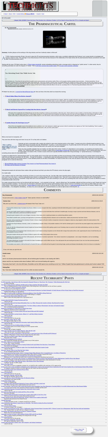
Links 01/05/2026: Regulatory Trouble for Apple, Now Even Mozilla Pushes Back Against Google (25, 347)
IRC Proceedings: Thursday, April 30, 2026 (11, 375)
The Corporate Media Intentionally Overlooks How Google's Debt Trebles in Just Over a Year (23, 395)
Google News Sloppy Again (8, 381)
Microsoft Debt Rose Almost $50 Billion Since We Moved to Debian (17, 378)
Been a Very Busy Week (7, 364)
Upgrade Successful (6, 400)
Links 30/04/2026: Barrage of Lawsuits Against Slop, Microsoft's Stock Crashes (20, 389)
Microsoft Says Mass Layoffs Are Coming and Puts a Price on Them (17, 392)
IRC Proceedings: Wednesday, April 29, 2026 (12, 420)
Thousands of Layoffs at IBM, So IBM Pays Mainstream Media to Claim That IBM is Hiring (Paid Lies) (26, 293)
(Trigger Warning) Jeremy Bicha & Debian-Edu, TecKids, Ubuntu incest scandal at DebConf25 (24, 397)
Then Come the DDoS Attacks (8, 406)
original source (22, 204)
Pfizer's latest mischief (34, 64)
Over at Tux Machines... (7, 317)
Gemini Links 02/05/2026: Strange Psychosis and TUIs (14, 300)
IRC (14, 14)
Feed (43, 14)
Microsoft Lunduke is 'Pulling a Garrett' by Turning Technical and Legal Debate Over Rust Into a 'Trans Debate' (28, 345)
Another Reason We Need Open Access (17, 123)
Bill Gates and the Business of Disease (15, 165)
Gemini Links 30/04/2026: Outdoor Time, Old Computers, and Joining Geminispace (21, 422)
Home (5, 14)
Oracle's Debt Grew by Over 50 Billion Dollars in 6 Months (15, 325)
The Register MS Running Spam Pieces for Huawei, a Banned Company (18, 411)
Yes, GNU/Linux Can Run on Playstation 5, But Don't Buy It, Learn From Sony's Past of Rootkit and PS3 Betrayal (28, 333)
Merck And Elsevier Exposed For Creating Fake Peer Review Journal (25, 110)
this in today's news (20, 198)
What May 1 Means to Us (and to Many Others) (12, 342)
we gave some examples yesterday (68, 66)
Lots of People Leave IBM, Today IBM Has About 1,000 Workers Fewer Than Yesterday (22, 361)
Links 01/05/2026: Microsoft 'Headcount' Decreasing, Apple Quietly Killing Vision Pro (22, 322)
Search (38, 14)
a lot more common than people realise (46, 66)
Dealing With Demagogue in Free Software (11, 339)
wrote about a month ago (62, 150)
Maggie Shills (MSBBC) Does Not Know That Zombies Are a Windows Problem (35, 20)
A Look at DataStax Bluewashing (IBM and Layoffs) (14, 296)
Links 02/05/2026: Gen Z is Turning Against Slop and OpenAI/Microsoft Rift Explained (22, 311)
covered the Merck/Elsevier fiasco (25, 92)
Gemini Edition (20, 14)
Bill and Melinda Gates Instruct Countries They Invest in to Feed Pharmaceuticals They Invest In (30, 164)
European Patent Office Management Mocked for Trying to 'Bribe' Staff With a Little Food (23, 384)
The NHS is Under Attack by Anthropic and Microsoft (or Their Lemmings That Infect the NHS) (24, 285)
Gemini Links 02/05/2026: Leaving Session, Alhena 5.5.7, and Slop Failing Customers (22, 314)
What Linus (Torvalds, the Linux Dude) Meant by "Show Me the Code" (18, 331)
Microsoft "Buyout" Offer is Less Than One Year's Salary (15, 350)
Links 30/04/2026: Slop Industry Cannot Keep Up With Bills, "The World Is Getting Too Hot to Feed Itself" (27, 403)
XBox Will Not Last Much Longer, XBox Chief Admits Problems (17, 336)
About (10, 14)
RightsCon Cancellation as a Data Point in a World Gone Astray (16, 308)
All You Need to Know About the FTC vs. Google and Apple (73, 20)
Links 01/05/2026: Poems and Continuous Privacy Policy (15, 370)
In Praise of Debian (5, 328)
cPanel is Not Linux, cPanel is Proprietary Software (13, 288)
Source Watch (31, 185)
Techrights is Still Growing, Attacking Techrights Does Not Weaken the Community (21, 356)
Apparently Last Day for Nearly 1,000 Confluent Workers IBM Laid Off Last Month (21, 414)
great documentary (76, 185)
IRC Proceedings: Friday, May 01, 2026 (10, 320)
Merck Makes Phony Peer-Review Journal (18, 96)
